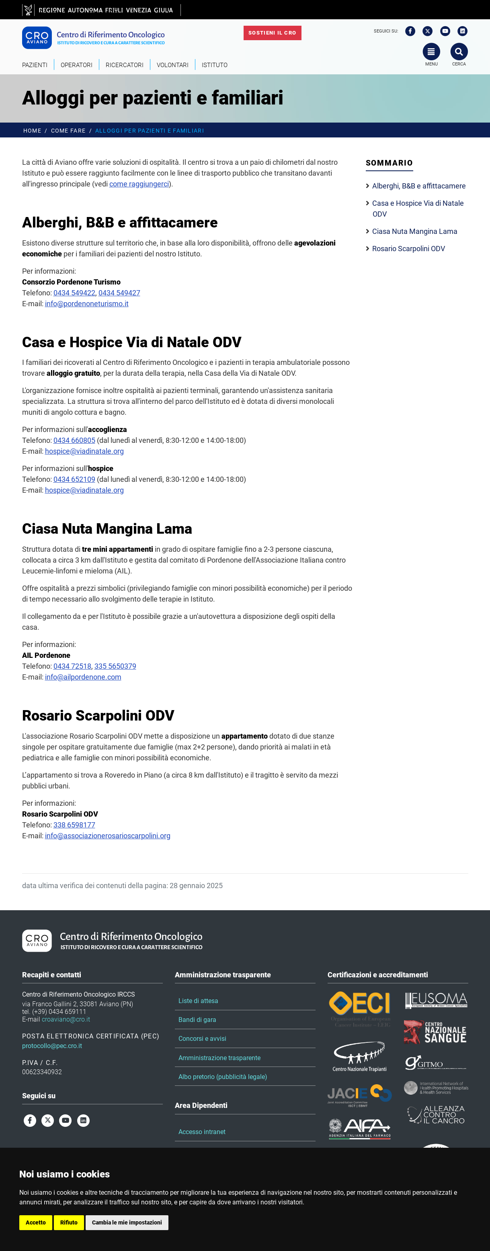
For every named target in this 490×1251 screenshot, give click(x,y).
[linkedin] (460, 31)
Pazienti (34, 65)
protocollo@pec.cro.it (52, 1046)
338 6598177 (74, 825)
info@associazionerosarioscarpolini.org (107, 835)
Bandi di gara (197, 1020)
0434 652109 (74, 479)
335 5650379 (115, 666)
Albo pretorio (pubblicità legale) (222, 1077)
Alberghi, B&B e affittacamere (419, 186)
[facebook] (408, 31)
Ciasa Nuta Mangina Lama (414, 231)
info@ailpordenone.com (83, 677)
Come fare (68, 130)
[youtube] (443, 31)
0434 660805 (74, 440)
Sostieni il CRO (272, 33)
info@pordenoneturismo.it (87, 303)
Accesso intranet (202, 1132)
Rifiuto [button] (69, 1222)
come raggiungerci (139, 184)
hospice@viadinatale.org (84, 451)
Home (32, 130)
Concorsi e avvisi (202, 1038)
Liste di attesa (198, 1001)
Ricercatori (125, 65)
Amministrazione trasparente (219, 1058)
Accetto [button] (36, 1222)
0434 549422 (74, 293)
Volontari (173, 65)
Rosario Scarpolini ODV (408, 248)
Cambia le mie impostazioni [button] (127, 1222)
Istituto (215, 65)
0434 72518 (72, 666)
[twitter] (425, 31)
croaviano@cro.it (66, 1019)
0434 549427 (119, 293)
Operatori (76, 65)
